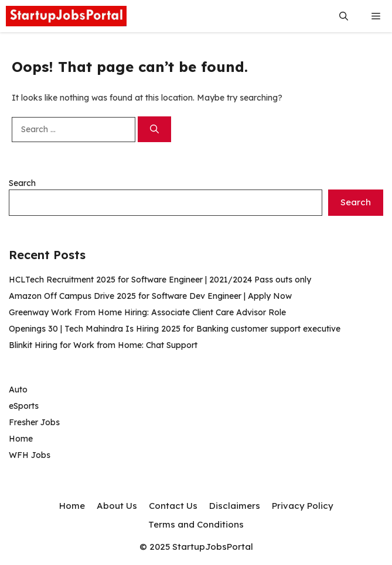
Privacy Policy (302, 505)
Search (22, 183)
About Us (117, 505)
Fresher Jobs (34, 422)
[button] (344, 16)
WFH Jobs (29, 455)
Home (21, 438)
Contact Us (173, 505)
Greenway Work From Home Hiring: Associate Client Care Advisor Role (147, 312)
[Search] (154, 129)
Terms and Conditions (196, 524)
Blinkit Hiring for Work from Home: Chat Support (103, 345)
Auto (18, 389)
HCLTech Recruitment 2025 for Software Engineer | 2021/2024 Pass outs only (160, 279)
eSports (24, 406)
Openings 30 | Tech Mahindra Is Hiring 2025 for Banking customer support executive (174, 328)
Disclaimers (234, 505)
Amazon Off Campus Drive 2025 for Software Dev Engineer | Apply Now (150, 296)
